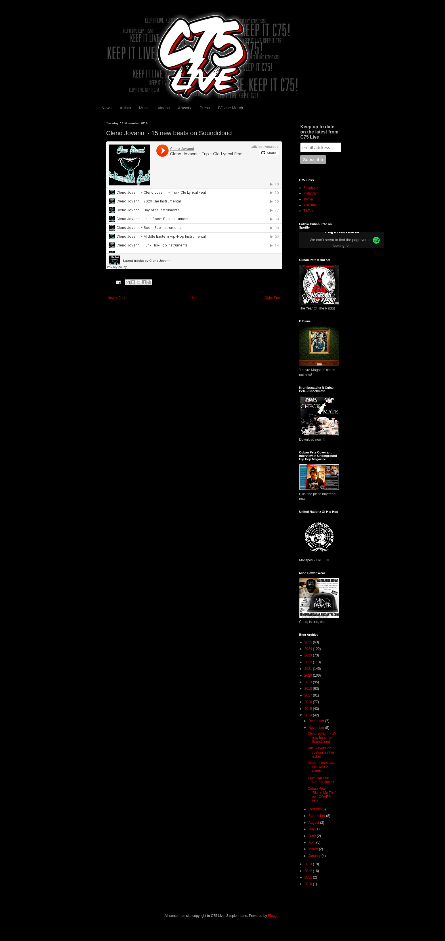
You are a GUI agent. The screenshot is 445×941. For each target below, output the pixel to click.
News (107, 108)
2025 (309, 642)
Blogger (274, 916)
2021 (309, 669)
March (313, 849)
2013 (309, 864)
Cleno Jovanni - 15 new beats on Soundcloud (322, 737)
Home (195, 298)
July (312, 829)
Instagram (310, 193)
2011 (309, 877)
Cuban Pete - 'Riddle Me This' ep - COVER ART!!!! (322, 795)
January (315, 856)
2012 (309, 871)
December (316, 721)
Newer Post (116, 298)
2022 (309, 662)
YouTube (310, 205)
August (314, 823)
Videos (164, 108)
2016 (309, 702)
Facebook (310, 188)
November (316, 728)
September (317, 816)
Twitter (308, 199)
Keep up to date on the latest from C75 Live (319, 131)
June (312, 836)
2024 (309, 649)
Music (144, 108)
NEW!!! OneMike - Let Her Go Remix (321, 767)
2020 (309, 675)
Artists (125, 108)
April (312, 842)
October (315, 809)
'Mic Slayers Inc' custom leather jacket (321, 752)
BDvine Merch (230, 108)
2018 (309, 689)
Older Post (273, 298)
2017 (309, 695)
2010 (309, 884)
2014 (309, 715)
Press (205, 108)
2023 (309, 655)
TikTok (308, 211)
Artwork (184, 108)
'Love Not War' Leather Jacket (321, 780)
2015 (309, 709)
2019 (309, 682)
